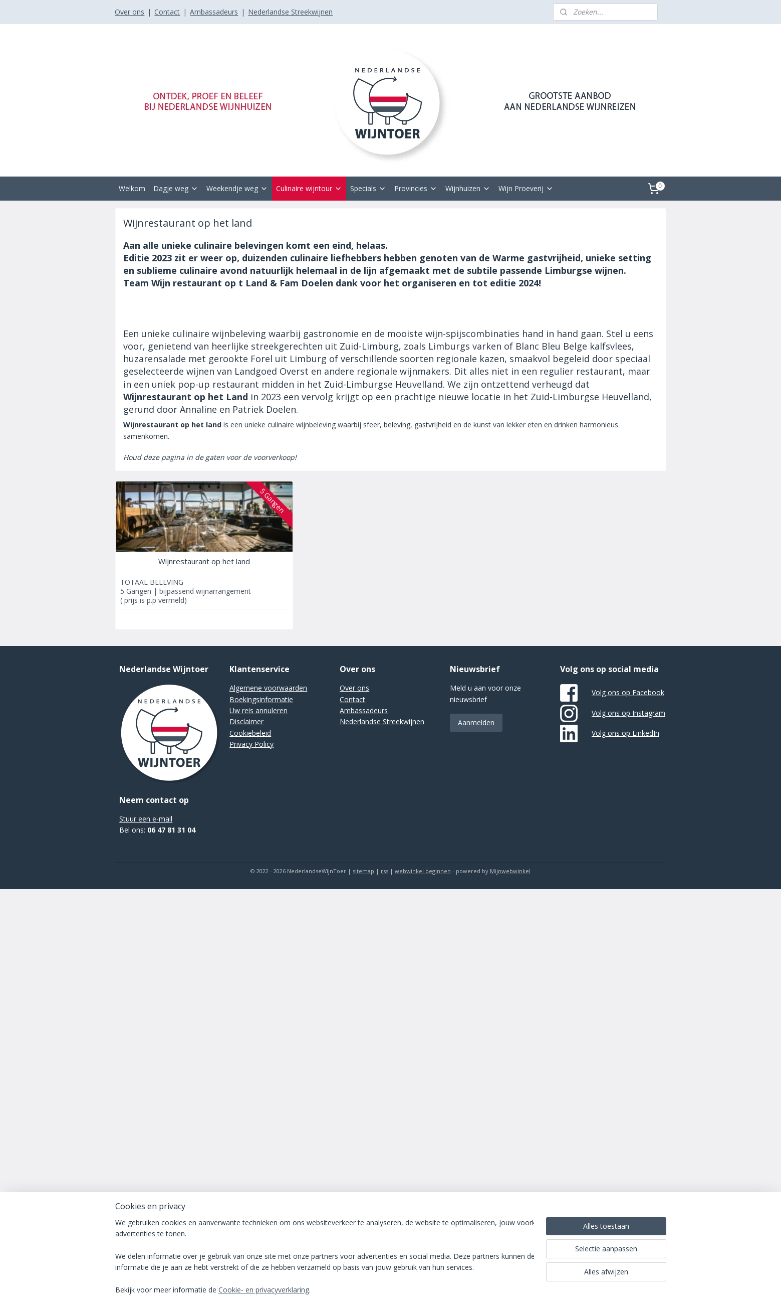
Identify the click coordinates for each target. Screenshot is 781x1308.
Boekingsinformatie (261, 699)
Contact (167, 12)
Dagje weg (175, 188)
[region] (324, 1257)
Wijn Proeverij (526, 188)
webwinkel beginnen (423, 871)
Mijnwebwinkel (510, 871)
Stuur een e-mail (145, 819)
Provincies (415, 188)
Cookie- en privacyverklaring (263, 1290)
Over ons (129, 12)
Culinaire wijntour (309, 188)
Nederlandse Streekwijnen (290, 12)
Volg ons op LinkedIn (625, 733)
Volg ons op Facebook (628, 692)
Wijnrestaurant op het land (203, 561)
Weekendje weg (237, 188)
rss (384, 871)
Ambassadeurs (214, 12)
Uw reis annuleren (258, 710)
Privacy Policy (251, 744)
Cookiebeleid (250, 733)
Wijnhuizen (467, 188)
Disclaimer (246, 721)
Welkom (132, 188)
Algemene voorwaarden (268, 688)
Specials (368, 188)
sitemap (363, 871)
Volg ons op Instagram (628, 713)
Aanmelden (476, 722)
